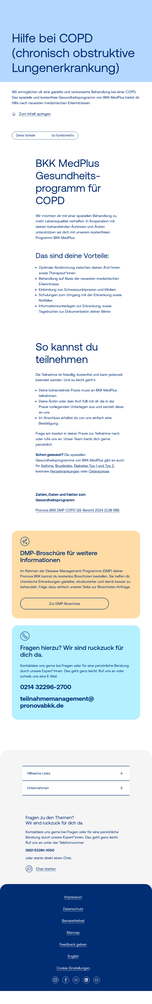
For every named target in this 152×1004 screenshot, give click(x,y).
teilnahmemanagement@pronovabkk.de (57, 702)
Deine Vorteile (25, 135)
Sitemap (73, 932)
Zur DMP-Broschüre (64, 604)
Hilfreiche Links (38, 773)
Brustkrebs (63, 466)
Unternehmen (38, 788)
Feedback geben (73, 944)
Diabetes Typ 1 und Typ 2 (94, 466)
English (73, 956)
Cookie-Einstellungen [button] (73, 968)
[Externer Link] (55, 980)
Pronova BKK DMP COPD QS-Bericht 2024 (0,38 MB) (77, 510)
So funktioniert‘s (63, 135)
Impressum (73, 897)
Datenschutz (73, 909)
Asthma (47, 466)
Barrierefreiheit (73, 921)
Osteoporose (99, 471)
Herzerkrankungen (64, 471)
